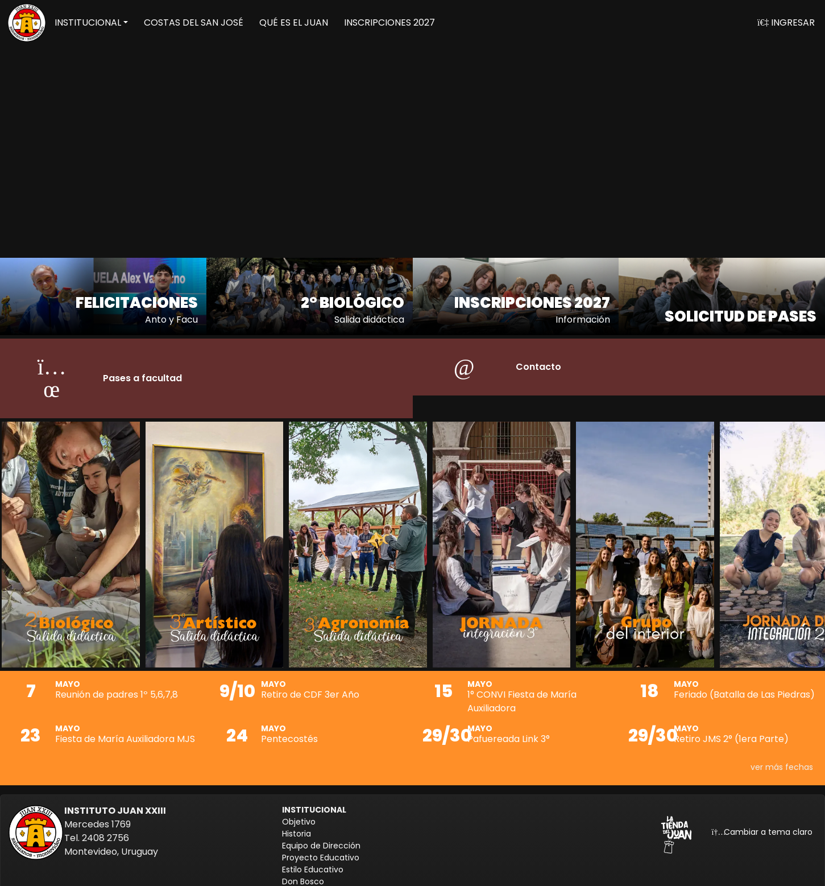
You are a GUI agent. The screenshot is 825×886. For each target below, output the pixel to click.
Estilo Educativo (312, 862)
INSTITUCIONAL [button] (88, 22)
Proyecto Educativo (320, 850)
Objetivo (299, 815)
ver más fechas (782, 760)
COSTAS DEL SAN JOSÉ (193, 22)
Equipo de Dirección (321, 838)
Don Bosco (303, 874)
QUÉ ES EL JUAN (293, 22)
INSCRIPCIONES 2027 (389, 22)
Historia (296, 827)
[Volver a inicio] (27, 23)
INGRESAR (786, 22)
